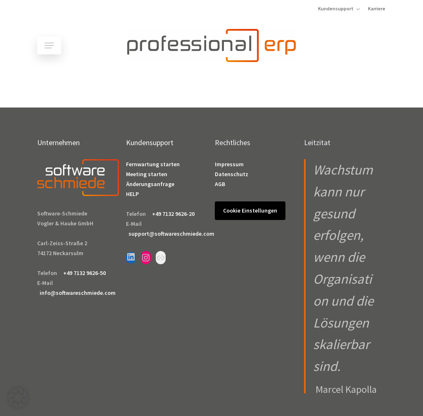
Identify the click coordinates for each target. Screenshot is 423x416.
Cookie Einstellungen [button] (250, 210)
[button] (49, 45)
